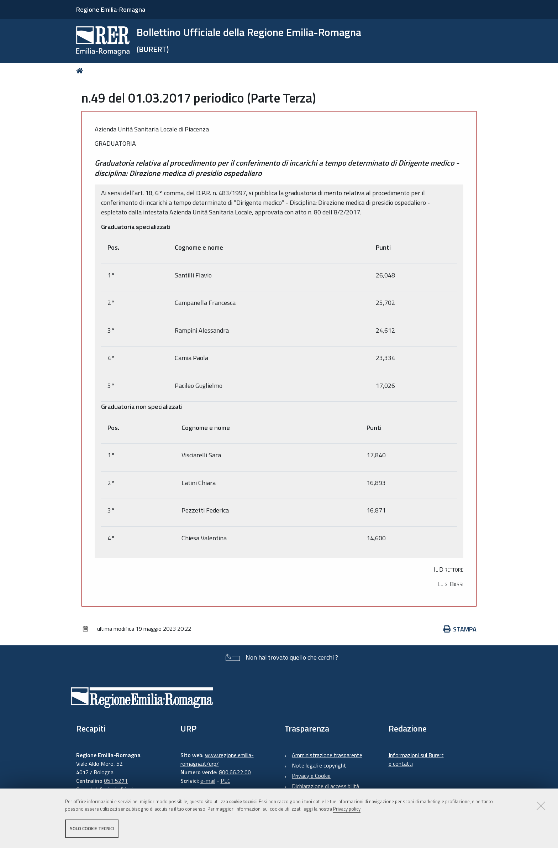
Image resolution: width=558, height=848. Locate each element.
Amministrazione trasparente (327, 755)
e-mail (207, 780)
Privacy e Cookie (311, 775)
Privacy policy (346, 809)
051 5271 (116, 780)
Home (81, 71)
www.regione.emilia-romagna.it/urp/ (217, 759)
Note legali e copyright (319, 765)
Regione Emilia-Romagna (110, 9)
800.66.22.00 (235, 772)
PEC (225, 780)
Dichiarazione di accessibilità (325, 786)
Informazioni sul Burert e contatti (416, 759)
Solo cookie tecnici (92, 829)
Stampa (460, 629)
